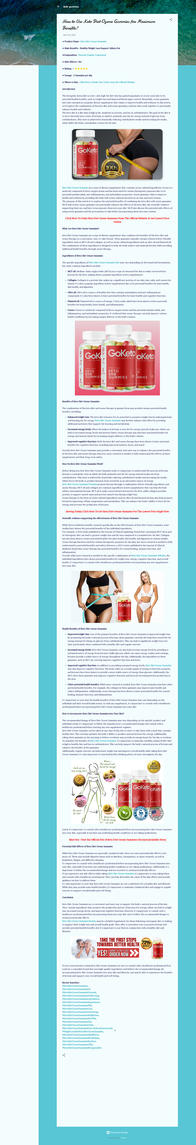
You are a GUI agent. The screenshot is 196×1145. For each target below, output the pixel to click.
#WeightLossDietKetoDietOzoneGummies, (83, 1031)
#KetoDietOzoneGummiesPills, (77, 1005)
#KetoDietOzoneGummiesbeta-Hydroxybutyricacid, (87, 1028)
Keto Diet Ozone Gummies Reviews (79, 921)
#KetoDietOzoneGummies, (75, 985)
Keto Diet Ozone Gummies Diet (104, 262)
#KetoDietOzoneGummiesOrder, (78, 1024)
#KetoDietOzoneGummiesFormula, (79, 992)
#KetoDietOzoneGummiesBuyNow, (79, 1041)
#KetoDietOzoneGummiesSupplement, (81, 1002)
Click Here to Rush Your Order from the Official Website (107, 82)
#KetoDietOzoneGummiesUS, (76, 989)
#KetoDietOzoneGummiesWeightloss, (80, 1015)
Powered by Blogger (117, 1132)
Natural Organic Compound (92, 55)
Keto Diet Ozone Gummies (93, 41)
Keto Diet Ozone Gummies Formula (79, 484)
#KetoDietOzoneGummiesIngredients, (81, 998)
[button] (170, 20)
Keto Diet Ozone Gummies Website (148, 555)
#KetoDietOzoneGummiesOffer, (78, 1044)
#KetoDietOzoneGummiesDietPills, (79, 1018)
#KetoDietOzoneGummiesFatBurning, (81, 995)
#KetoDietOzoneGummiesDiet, (77, 1021)
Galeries (123, 1138)
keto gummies (71, 6)
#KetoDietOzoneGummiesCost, (77, 1008)
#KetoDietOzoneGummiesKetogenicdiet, (82, 1047)
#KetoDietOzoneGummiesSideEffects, (80, 1034)
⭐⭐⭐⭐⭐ (81, 68)
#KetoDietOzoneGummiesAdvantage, (80, 1011)
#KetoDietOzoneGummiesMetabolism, (81, 1038)
